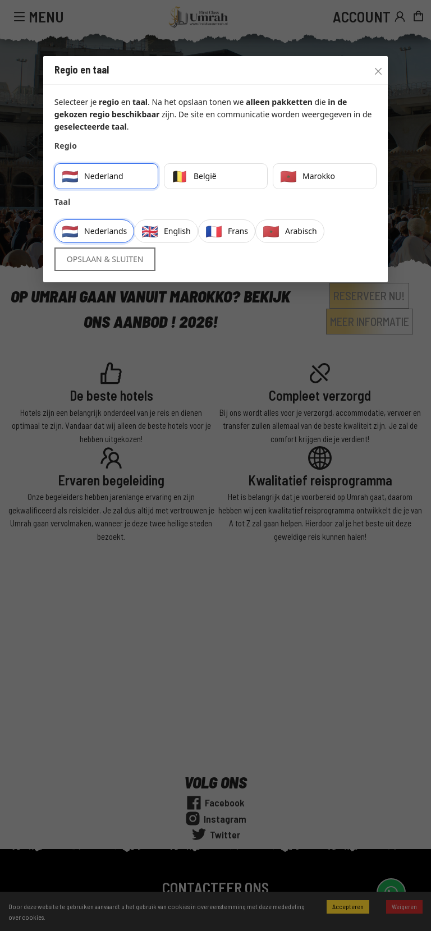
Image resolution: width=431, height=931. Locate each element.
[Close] (375, 68)
